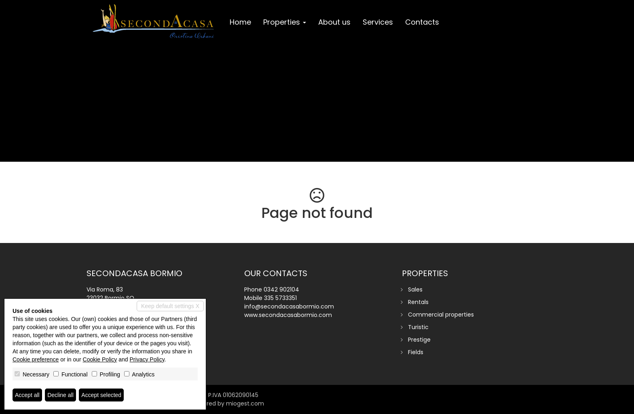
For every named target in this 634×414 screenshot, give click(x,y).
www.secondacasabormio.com (288, 315)
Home (240, 22)
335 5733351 (280, 298)
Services (378, 22)
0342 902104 (281, 289)
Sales (415, 289)
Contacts (422, 22)
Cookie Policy (100, 359)
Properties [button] (284, 22)
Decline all (60, 395)
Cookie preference (36, 359)
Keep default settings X (170, 306)
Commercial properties (441, 314)
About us (334, 22)
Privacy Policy (147, 359)
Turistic (418, 327)
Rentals (418, 302)
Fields (415, 352)
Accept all (27, 395)
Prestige (419, 340)
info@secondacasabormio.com (289, 306)
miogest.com (245, 403)
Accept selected (101, 395)
